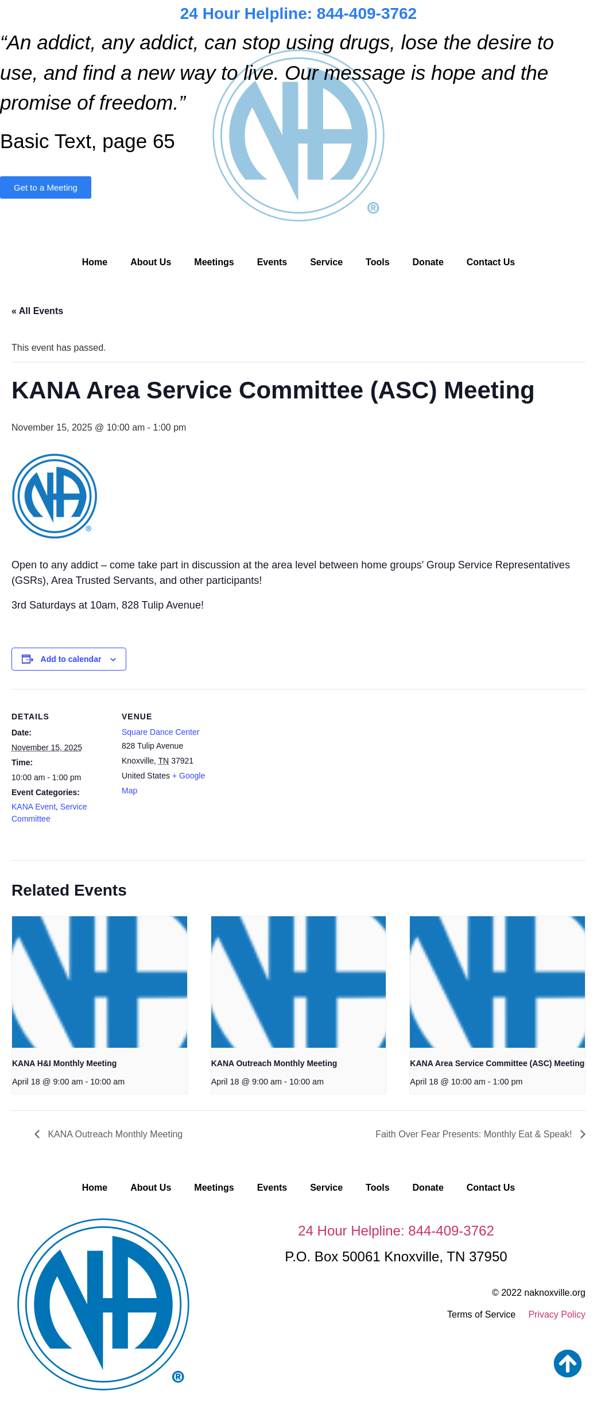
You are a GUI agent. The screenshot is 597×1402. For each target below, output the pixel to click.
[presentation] (99, 982)
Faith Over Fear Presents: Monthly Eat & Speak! (475, 1134)
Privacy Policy (557, 1314)
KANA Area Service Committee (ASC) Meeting (497, 1063)
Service (326, 262)
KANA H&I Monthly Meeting (64, 1063)
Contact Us (491, 262)
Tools (377, 262)
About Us (150, 262)
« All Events (37, 311)
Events (272, 262)
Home (94, 262)
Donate (428, 262)
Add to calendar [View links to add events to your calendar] (71, 659)
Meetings (214, 262)
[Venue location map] (292, 768)
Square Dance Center (160, 732)
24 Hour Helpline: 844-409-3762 (298, 13)
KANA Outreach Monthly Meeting (274, 1063)
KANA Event (33, 806)
